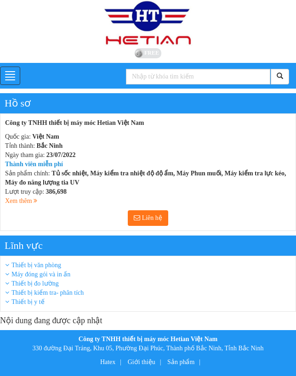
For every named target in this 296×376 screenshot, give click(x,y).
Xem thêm (21, 200)
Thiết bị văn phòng (36, 265)
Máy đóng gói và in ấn (40, 274)
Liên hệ (148, 217)
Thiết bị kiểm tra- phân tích (47, 292)
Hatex (107, 362)
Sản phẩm (180, 362)
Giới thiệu (141, 362)
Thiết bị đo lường (35, 283)
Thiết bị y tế (28, 301)
